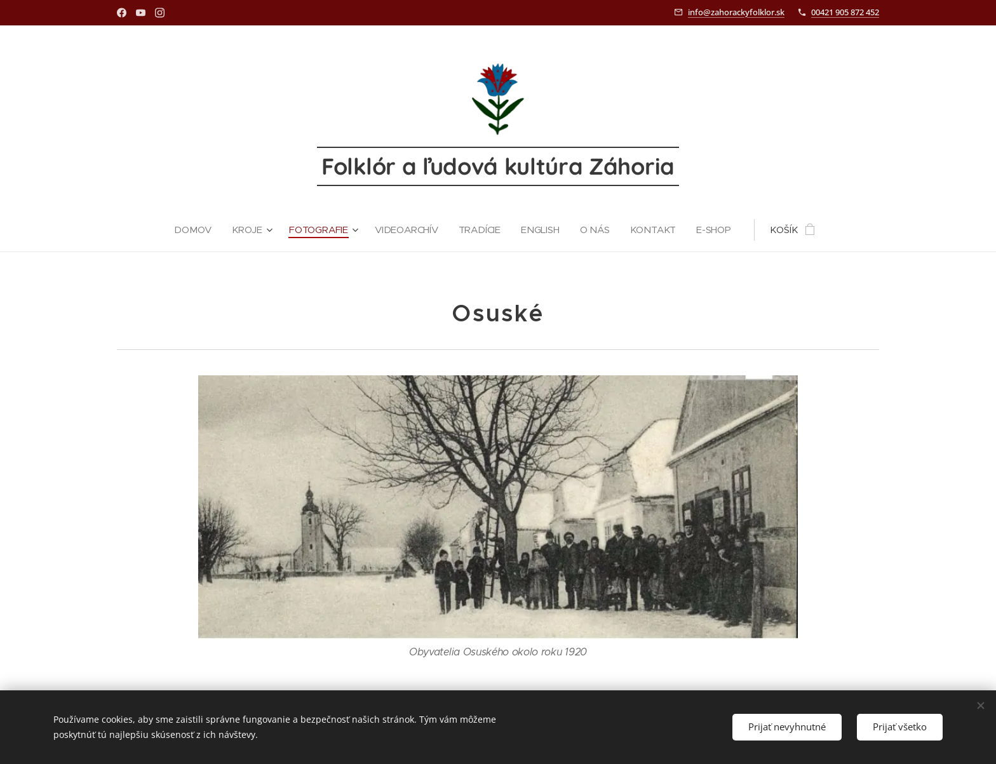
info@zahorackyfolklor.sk (736, 12)
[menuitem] (194, 230)
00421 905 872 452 (845, 12)
